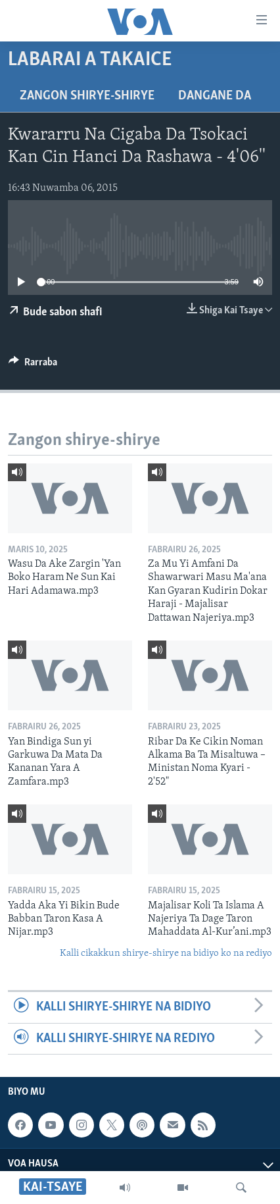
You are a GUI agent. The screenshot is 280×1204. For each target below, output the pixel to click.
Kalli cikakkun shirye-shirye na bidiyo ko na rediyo (166, 953)
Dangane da (214, 96)
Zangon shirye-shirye (87, 96)
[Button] (33, 365)
